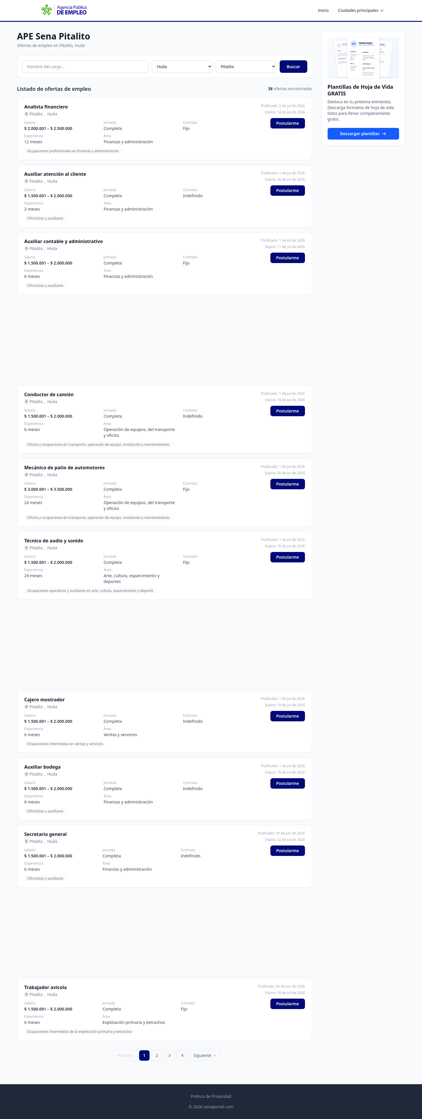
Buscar (293, 66)
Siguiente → (204, 1055)
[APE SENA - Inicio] (63, 10)
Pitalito (36, 114)
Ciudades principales (361, 10)
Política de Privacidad (211, 1096)
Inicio (323, 10)
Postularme (287, 123)
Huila (52, 114)
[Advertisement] (164, 340)
